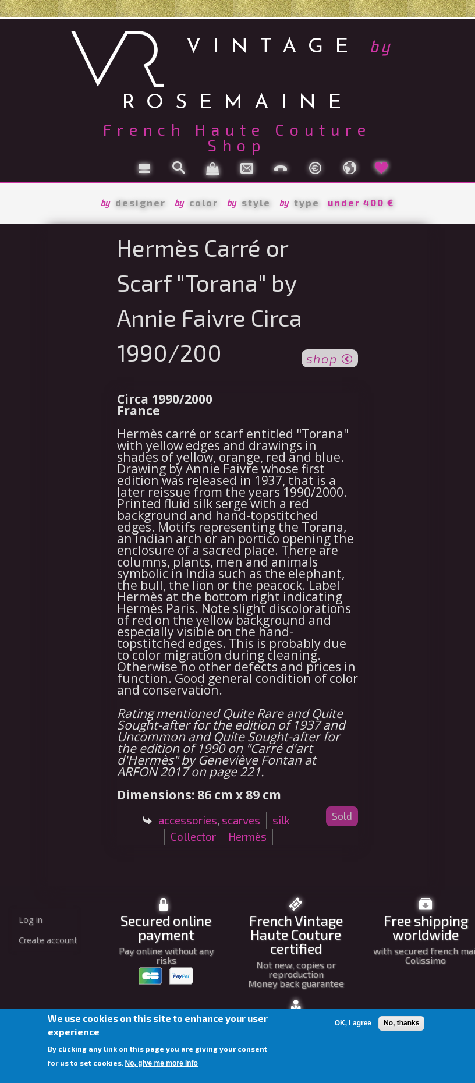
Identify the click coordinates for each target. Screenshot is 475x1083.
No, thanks (401, 1023)
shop (329, 357)
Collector (193, 836)
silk (281, 820)
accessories (187, 820)
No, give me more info (161, 1063)
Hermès (247, 836)
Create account (48, 940)
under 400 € (361, 202)
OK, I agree (353, 1023)
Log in (30, 919)
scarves (241, 820)
